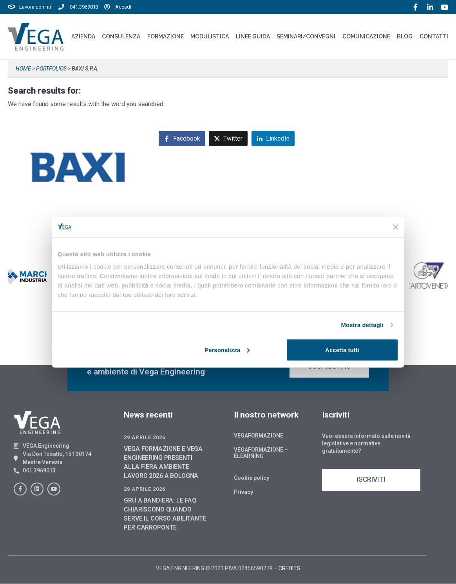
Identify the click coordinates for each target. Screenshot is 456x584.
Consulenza (121, 36)
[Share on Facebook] (182, 138)
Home (23, 68)
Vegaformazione (258, 436)
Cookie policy (251, 478)
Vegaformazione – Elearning (261, 453)
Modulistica (209, 36)
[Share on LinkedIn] (273, 138)
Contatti (434, 36)
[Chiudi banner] (395, 227)
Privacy (243, 492)
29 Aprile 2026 (144, 438)
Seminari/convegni (306, 36)
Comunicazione (366, 36)
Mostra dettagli (362, 325)
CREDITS (289, 569)
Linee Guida (253, 36)
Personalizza (227, 349)
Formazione (165, 36)
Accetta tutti (342, 349)
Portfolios (51, 68)
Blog (405, 36)
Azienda (83, 36)
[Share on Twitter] (228, 138)
